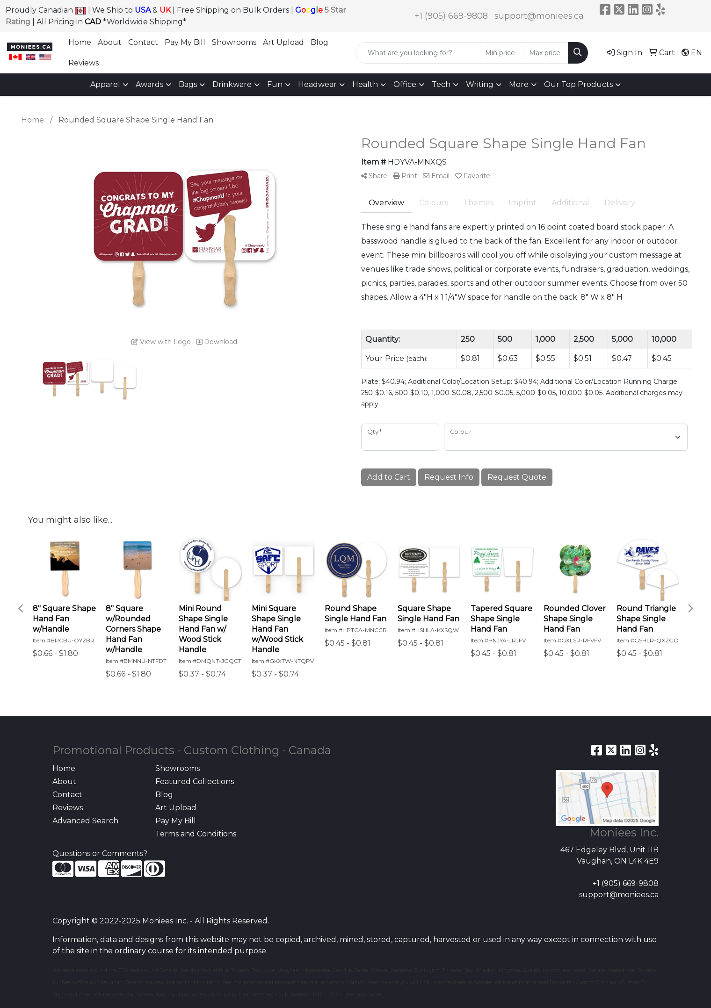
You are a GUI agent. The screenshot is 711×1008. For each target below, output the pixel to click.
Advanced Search (85, 820)
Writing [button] (479, 84)
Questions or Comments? (99, 853)
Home (79, 42)
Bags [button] (188, 84)
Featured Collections (194, 781)
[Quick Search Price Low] (502, 53)
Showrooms (234, 42)
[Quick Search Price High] (546, 53)
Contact (143, 42)
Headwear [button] (317, 84)
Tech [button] (441, 84)
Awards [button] (149, 84)
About (110, 42)
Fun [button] (275, 84)
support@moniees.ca (539, 16)
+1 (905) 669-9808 (451, 16)
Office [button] (404, 84)
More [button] (519, 84)
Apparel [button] (105, 84)
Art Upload (283, 42)
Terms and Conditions (195, 833)
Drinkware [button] (232, 84)
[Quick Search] (418, 53)
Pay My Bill (185, 42)
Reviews (83, 62)
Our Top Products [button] (578, 84)
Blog (319, 42)
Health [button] (365, 84)
